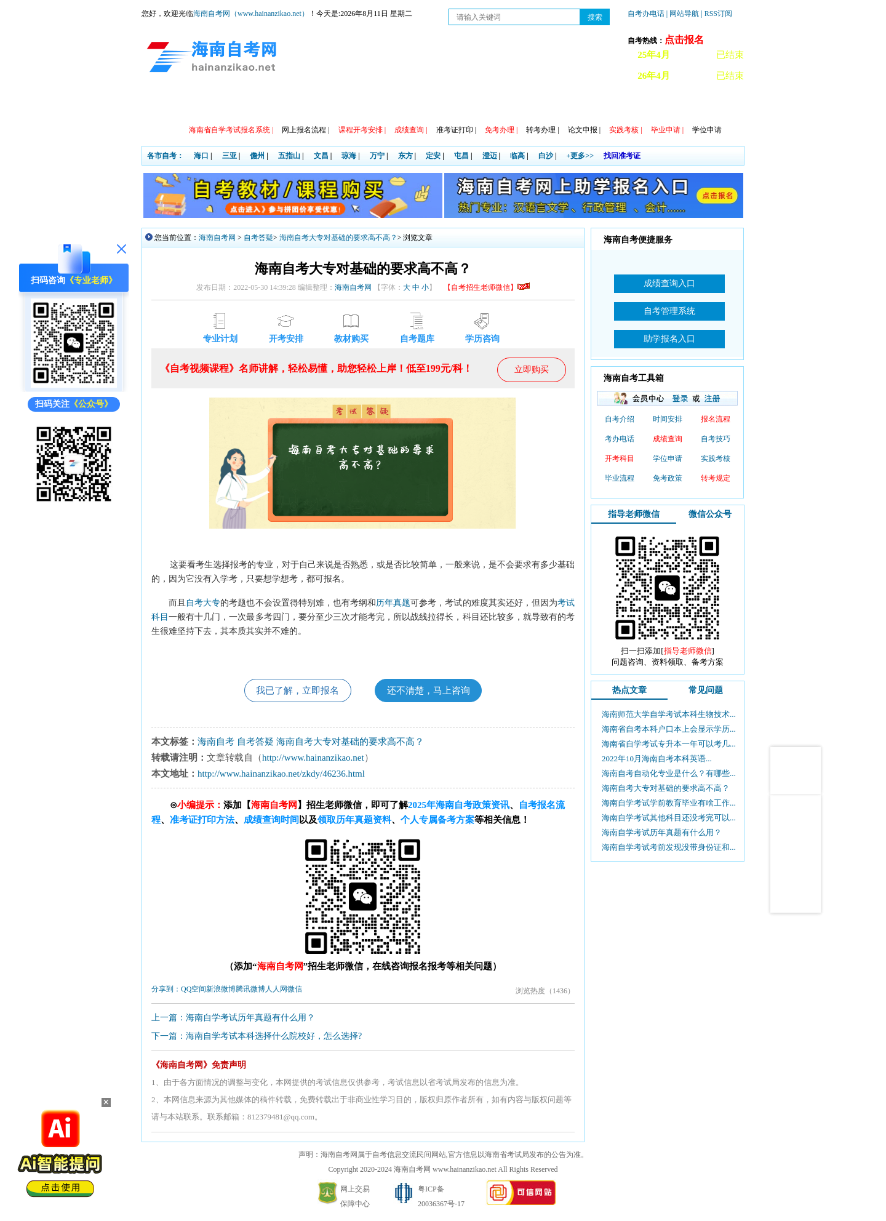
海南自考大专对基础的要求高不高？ (338, 237)
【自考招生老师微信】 (487, 287)
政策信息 (203, 105)
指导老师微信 (634, 514)
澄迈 (489, 155)
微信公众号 (710, 514)
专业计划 (362, 105)
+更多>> (580, 155)
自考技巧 (715, 438)
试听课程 (627, 105)
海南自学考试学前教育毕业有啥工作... (669, 802)
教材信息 (468, 105)
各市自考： (165, 155)
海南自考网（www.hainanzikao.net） (251, 13)
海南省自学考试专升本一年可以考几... (669, 743)
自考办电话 (646, 13)
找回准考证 (622, 155)
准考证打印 (456, 130)
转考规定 (715, 478)
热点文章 (629, 690)
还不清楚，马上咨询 (432, 691)
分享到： (166, 990)
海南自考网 (217, 237)
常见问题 (521, 105)
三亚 (229, 155)
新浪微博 (221, 990)
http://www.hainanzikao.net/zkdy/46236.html (281, 775)
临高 (517, 155)
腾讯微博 (250, 990)
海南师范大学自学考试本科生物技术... (669, 714)
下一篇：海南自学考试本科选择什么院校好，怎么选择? (256, 1037)
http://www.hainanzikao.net (313, 759)
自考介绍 (619, 419)
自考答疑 (258, 237)
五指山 (289, 155)
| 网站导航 (682, 13)
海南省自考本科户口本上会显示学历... (669, 729)
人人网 (276, 990)
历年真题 (393, 602)
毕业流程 (619, 478)
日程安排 (309, 105)
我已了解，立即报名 (294, 691)
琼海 (348, 155)
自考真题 (574, 105)
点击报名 (684, 39)
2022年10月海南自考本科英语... (657, 758)
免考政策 (667, 478)
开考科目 (619, 458)
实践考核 (715, 458)
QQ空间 (193, 990)
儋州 (257, 155)
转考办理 (542, 130)
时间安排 (667, 419)
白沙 (545, 155)
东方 (405, 155)
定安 (433, 155)
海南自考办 (684, 105)
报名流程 (715, 419)
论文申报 (584, 130)
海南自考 (216, 743)
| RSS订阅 (716, 13)
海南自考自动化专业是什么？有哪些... (669, 773)
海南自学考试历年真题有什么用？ (662, 832)
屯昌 (461, 155)
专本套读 (415, 105)
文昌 (321, 155)
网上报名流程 (305, 130)
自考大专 (203, 602)
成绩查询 (667, 438)
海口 (201, 155)
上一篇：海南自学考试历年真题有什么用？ (233, 1018)
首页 (159, 105)
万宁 (377, 155)
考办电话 (619, 438)
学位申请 (707, 130)
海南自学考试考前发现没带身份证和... (669, 847)
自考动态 (256, 105)
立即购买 (531, 369)
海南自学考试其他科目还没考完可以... (669, 817)
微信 (294, 990)
